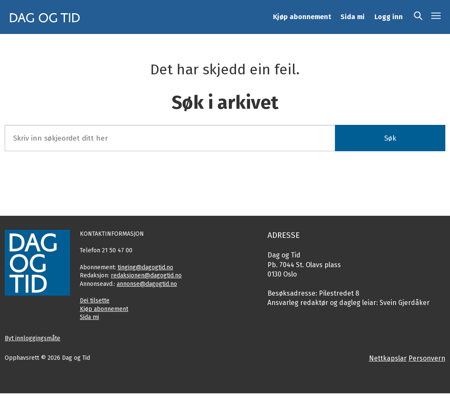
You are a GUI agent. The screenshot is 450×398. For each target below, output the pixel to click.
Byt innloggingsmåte (32, 338)
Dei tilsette (95, 300)
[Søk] (418, 17)
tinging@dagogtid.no (145, 267)
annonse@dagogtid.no (147, 284)
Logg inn (388, 17)
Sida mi (352, 17)
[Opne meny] (436, 17)
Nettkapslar (388, 358)
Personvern (426, 358)
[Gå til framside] (45, 17)
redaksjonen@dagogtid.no (146, 275)
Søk (390, 138)
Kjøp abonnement (302, 17)
